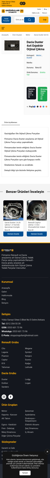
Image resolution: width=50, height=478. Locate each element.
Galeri (39, 9)
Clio (3, 348)
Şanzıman (29, 411)
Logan (28, 383)
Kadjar (28, 363)
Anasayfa (5, 35)
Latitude (28, 367)
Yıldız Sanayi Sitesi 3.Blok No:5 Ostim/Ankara (8, 4)
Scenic (28, 359)
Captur (4, 359)
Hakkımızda (35, 13)
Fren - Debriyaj (8, 428)
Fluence (5, 356)
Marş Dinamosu (9, 432)
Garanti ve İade (8, 448)
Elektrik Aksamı (32, 424)
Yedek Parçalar (6, 20)
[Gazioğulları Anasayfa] (12, 11)
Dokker (5, 383)
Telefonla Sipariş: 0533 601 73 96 (31, 93)
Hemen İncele (13, 234)
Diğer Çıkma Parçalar (11, 436)
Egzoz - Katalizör (9, 424)
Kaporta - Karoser (9, 414)
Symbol (28, 352)
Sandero (5, 387)
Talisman (6, 367)
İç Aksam (29, 432)
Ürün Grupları (17, 35)
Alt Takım (6, 418)
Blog (45, 9)
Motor (28, 35)
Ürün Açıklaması (10, 122)
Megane (28, 348)
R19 (3, 363)
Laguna (5, 352)
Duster (29, 58)
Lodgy (27, 379)
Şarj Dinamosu (31, 428)
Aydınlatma (30, 414)
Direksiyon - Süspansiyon (30, 419)
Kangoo (28, 356)
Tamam (25, 473)
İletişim (44, 13)
